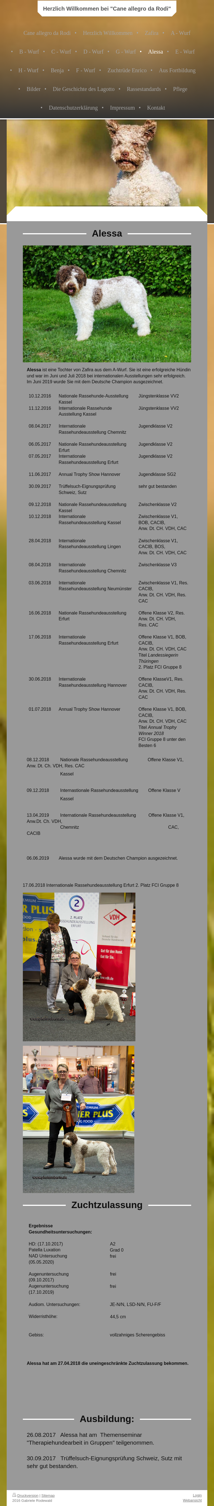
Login (197, 1495)
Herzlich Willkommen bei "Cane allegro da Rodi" (107, 9)
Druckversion (25, 1495)
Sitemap (48, 1495)
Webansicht (192, 1500)
